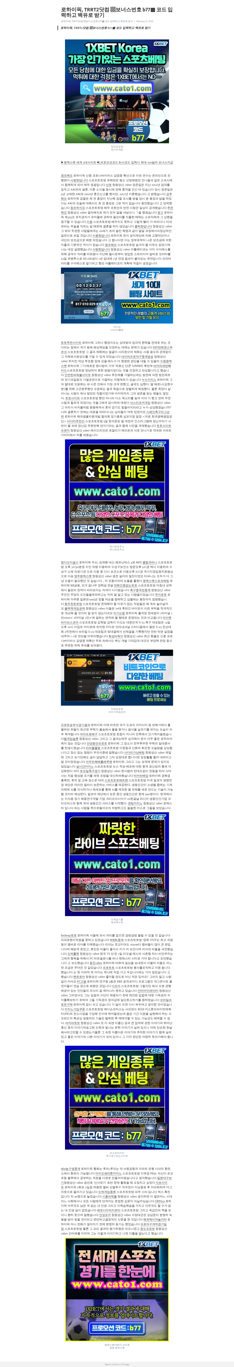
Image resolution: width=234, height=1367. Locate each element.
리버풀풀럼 (93, 748)
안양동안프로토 (97, 743)
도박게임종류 (107, 1192)
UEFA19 (160, 1201)
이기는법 (119, 613)
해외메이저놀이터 (155, 1219)
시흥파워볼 (109, 1196)
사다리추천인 (75, 421)
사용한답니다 (101, 235)
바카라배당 (141, 776)
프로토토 (109, 967)
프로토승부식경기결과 (75, 725)
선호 (109, 185)
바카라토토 (72, 1023)
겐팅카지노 (135, 803)
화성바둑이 (116, 636)
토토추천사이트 (71, 342)
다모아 (116, 986)
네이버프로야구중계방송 (137, 356)
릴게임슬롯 (71, 739)
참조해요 (67, 175)
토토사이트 (72, 398)
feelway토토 (69, 935)
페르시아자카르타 (108, 1210)
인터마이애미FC (147, 991)
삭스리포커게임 (140, 403)
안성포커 (105, 1215)
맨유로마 (79, 977)
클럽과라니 (150, 562)
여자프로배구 (89, 734)
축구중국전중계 (140, 590)
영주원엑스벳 (83, 576)
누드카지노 (149, 379)
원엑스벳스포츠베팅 (156, 581)
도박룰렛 (73, 954)
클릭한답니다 (143, 226)
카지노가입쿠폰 (75, 1009)
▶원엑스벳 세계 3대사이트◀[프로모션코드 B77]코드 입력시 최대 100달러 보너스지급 (117, 162)
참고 (160, 212)
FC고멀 (81, 981)
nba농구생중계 (70, 1169)
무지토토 (161, 594)
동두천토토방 (73, 604)
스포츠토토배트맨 (116, 780)
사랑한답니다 (79, 180)
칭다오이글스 (69, 562)
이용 (89, 222)
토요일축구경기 (90, 771)
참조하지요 (77, 208)
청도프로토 (147, 1229)
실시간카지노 (85, 766)
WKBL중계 (117, 940)
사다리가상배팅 (134, 752)
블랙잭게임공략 (75, 608)
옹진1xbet (96, 963)
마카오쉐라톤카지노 (108, 1173)
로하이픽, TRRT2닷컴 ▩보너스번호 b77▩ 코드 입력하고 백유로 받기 (97, 21)
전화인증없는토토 (125, 585)
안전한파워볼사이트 (78, 375)
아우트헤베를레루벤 (99, 762)
